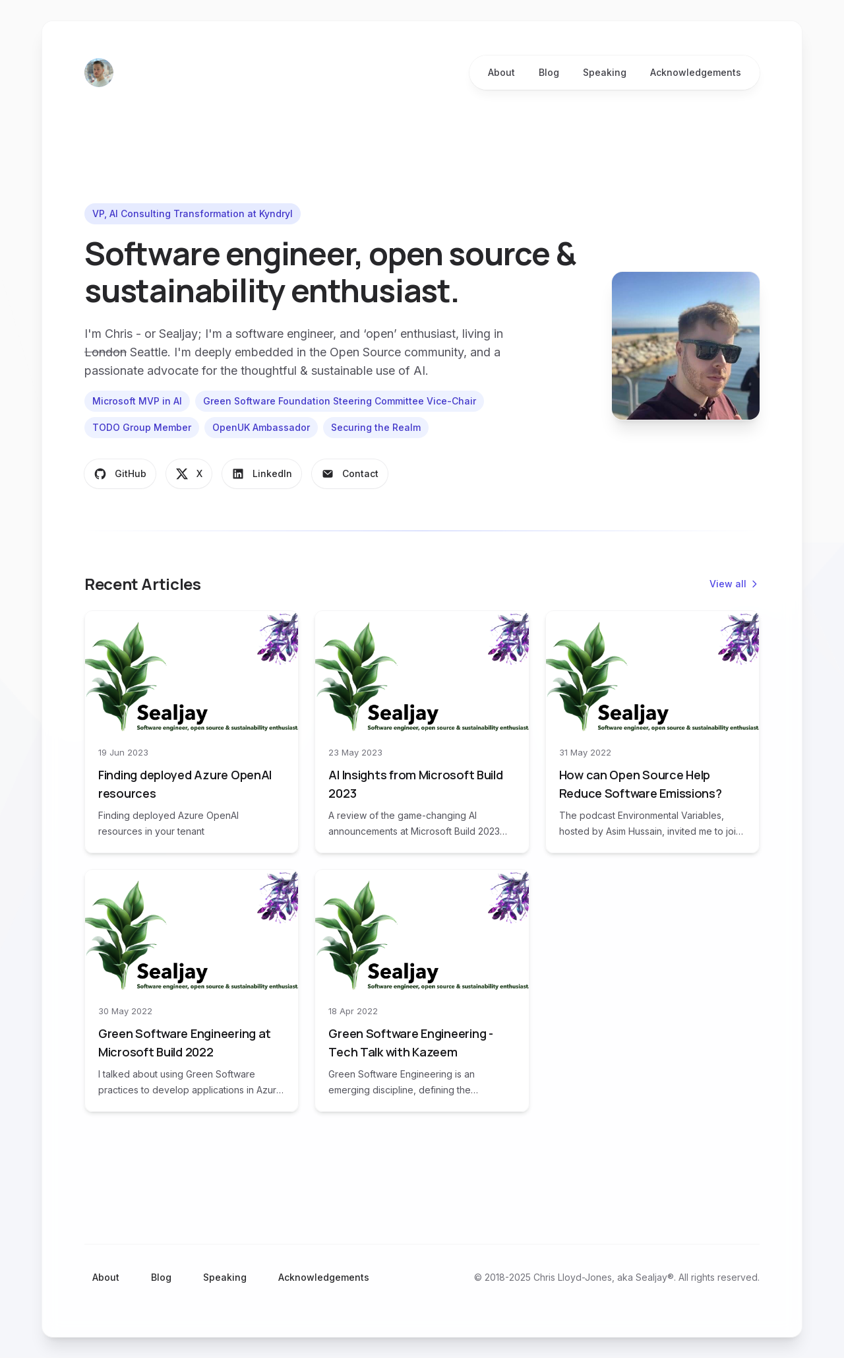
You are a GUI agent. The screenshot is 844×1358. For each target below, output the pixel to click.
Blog (161, 1277)
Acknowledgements (323, 1277)
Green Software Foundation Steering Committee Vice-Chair (339, 400)
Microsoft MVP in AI (137, 400)
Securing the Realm (376, 427)
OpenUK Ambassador (261, 427)
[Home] (98, 72)
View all (734, 583)
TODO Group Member (141, 427)
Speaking (225, 1277)
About (105, 1277)
